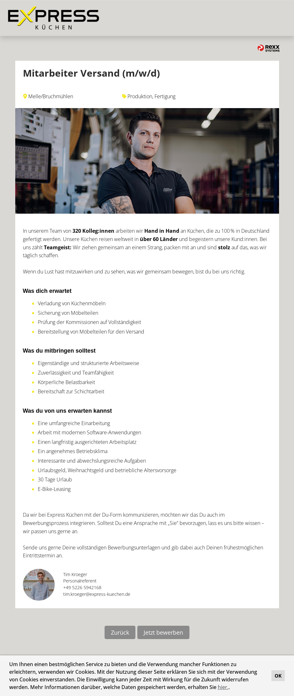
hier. (223, 687)
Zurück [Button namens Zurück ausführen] (120, 632)
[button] (232, 688)
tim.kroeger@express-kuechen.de (96, 594)
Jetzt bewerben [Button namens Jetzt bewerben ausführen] (163, 632)
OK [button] (278, 675)
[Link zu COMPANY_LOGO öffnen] (53, 18)
